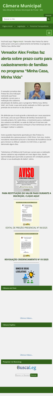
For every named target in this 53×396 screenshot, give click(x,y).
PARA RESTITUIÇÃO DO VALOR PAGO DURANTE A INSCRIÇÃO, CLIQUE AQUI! (26, 194)
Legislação (21, 26)
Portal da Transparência (39, 26)
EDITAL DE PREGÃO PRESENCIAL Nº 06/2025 (26, 227)
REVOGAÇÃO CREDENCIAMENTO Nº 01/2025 (27, 259)
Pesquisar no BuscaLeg (12, 362)
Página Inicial (7, 26)
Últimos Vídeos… (26, 318)
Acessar (48, 15)
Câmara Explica (9, 325)
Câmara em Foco (9, 288)
